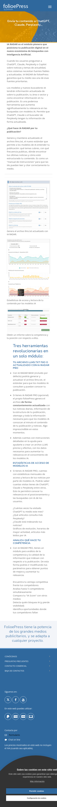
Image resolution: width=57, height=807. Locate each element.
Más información (37, 781)
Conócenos (11, 656)
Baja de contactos (14, 670)
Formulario (14, 735)
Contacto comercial (16, 666)
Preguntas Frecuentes (16, 661)
